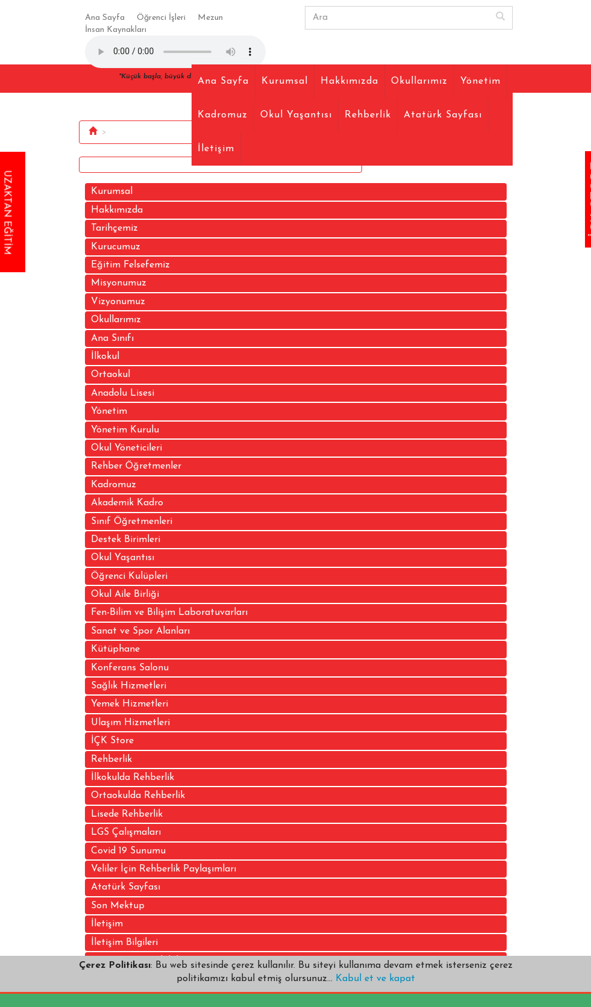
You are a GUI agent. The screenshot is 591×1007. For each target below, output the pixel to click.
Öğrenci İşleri (161, 17)
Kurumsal (284, 81)
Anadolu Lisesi (122, 393)
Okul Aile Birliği (125, 594)
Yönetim (480, 81)
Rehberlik (368, 115)
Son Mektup (118, 906)
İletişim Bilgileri (124, 942)
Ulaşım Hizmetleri (130, 723)
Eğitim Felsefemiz (130, 265)
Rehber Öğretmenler (136, 466)
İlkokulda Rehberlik (132, 777)
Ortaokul (110, 374)
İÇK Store (112, 741)
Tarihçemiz (114, 228)
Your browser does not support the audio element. (175, 52)
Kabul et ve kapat (374, 979)
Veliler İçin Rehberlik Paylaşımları (163, 869)
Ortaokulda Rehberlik (138, 795)
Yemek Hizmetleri (129, 704)
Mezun (210, 17)
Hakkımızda (349, 81)
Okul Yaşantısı (296, 115)
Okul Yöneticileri (126, 448)
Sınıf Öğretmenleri (131, 521)
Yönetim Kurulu (125, 430)
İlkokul (105, 356)
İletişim (216, 149)
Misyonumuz (118, 283)
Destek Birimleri (125, 539)
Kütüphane (115, 649)
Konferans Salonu (130, 668)
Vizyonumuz (118, 302)
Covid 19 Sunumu (128, 851)
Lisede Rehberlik (127, 814)
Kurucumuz (115, 247)
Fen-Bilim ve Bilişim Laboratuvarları (169, 612)
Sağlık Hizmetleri (128, 686)
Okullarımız (419, 81)
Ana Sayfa (105, 17)
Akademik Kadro (127, 503)
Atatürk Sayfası (443, 115)
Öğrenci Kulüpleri (129, 576)
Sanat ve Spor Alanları (140, 631)
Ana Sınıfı (112, 338)
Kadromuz (223, 115)
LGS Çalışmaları (126, 832)
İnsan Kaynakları (115, 29)
